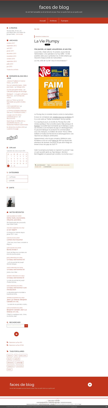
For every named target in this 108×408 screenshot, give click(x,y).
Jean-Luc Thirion (11, 100)
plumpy (56, 165)
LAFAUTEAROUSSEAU (13, 108)
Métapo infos (21, 87)
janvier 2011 (10, 51)
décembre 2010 (11, 53)
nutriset (61, 165)
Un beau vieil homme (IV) (16, 259)
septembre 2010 (12, 61)
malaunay (66, 165)
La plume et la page (12, 129)
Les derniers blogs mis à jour (42, 402)
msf (40, 166)
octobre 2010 (11, 59)
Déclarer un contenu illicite (32, 404)
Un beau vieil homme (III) (16, 269)
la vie (52, 165)
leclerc (9, 369)
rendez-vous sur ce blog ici (62, 117)
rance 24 (55, 140)
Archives (53, 21)
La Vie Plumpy (46, 41)
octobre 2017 (11, 43)
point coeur (22, 355)
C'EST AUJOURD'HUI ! (13, 106)
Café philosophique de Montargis (17, 91)
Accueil (43, 21)
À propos (64, 21)
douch (9, 359)
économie (20, 366)
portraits (12, 180)
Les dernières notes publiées (54, 402)
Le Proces (12, 177)
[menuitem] (43, 21)
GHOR (16, 83)
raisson (10, 355)
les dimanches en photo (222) (16, 127)
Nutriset (37, 126)
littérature (10, 362)
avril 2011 (9, 48)
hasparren (11, 366)
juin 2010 (9, 66)
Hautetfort (57, 400)
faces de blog (54, 7)
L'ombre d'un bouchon (15, 240)
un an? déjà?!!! (12, 230)
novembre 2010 (11, 56)
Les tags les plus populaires (66, 402)
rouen (37, 166)
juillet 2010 (10, 64)
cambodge (19, 362)
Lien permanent (40, 165)
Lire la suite (19, 34)
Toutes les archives (12, 69)
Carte (11, 188)
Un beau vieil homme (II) (15, 278)
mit (16, 355)
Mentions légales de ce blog (44, 404)
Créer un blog (51, 400)
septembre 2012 (12, 46)
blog (80, 404)
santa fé (16, 359)
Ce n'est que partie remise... (15, 90)
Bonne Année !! (12, 250)
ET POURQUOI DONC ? (19, 112)
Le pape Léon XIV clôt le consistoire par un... (14, 116)
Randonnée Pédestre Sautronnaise (17, 125)
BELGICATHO (11, 118)
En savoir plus (74, 406)
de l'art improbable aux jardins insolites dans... (16, 102)
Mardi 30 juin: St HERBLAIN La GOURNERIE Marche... (16, 122)
